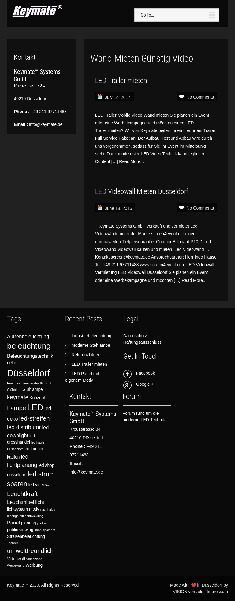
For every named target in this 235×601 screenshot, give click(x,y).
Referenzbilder (85, 354)
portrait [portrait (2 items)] (42, 523)
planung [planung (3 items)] (28, 523)
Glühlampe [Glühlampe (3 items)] (32, 389)
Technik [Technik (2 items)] (12, 543)
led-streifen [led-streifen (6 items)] (34, 418)
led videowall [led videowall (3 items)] (40, 484)
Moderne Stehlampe (91, 345)
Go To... (147, 15)
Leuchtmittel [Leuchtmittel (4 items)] (20, 502)
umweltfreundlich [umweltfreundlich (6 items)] (30, 550)
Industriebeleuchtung (91, 335)
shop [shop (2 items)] (38, 530)
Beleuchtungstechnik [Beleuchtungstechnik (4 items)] (30, 356)
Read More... (131, 161)
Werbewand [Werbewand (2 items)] (15, 565)
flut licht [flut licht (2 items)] (45, 383)
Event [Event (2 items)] (11, 383)
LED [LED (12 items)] (35, 407)
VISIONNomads (188, 591)
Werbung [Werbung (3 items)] (34, 565)
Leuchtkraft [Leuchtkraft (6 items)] (22, 493)
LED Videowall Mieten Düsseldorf (141, 191)
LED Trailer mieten (121, 80)
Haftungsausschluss (142, 342)
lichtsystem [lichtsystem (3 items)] (17, 509)
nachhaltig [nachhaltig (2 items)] (47, 509)
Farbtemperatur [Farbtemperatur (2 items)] (28, 383)
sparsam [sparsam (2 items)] (49, 530)
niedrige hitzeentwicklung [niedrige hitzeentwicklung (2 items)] (25, 516)
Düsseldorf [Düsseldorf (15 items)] (28, 373)
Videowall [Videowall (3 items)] (16, 559)
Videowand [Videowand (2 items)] (34, 559)
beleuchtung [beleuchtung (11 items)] (29, 345)
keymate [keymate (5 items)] (17, 397)
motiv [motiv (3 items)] (34, 509)
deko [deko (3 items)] (11, 363)
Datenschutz (135, 335)
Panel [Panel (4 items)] (13, 522)
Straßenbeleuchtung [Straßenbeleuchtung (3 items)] (26, 536)
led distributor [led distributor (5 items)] (24, 427)
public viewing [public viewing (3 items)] (20, 529)
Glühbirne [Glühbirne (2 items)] (14, 389)
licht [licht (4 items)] (39, 502)
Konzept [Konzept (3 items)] (37, 397)
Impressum (217, 591)
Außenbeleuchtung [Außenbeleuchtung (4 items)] (28, 336)
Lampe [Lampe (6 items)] (16, 408)
